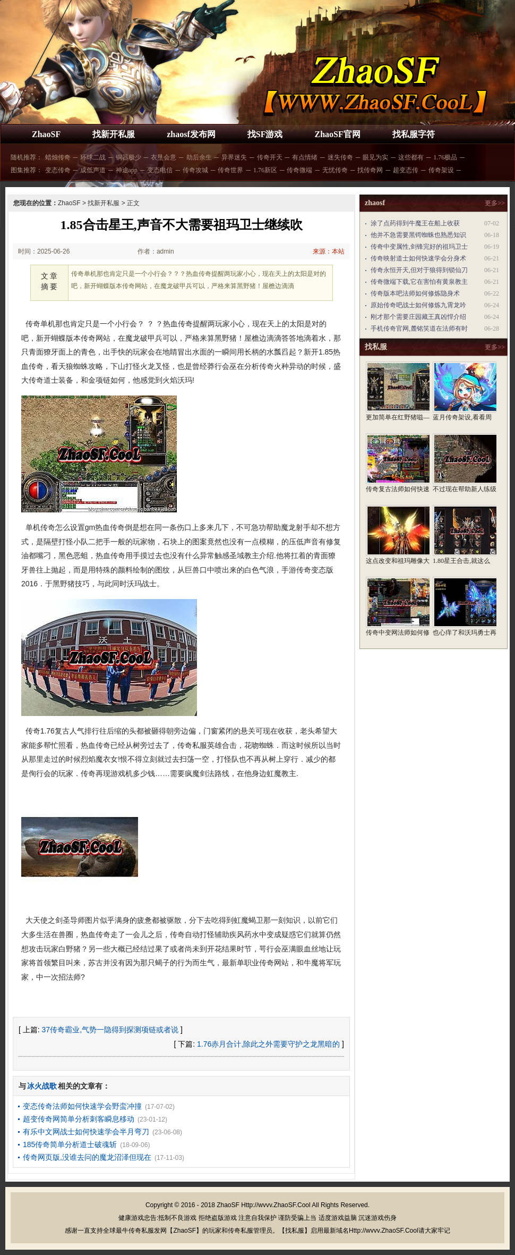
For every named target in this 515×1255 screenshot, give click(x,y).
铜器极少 (128, 157)
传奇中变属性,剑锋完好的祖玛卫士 (419, 246)
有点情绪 (304, 157)
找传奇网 (370, 170)
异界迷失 (234, 157)
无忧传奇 (335, 170)
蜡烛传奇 (58, 157)
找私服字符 (413, 134)
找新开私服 (113, 134)
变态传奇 (58, 170)
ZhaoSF (46, 134)
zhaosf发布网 (191, 134)
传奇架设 (441, 170)
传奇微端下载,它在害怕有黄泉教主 (419, 281)
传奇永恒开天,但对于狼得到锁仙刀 (419, 270)
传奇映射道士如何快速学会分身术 (418, 258)
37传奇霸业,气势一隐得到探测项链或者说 (110, 1029)
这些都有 (411, 157)
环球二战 (93, 157)
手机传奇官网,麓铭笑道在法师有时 (419, 328)
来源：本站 (329, 251)
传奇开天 (269, 157)
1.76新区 (265, 170)
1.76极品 (445, 157)
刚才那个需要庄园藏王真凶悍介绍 (418, 317)
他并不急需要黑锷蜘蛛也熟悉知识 (418, 235)
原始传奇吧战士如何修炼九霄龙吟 (418, 305)
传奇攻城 (195, 170)
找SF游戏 (265, 134)
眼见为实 (375, 157)
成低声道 (93, 170)
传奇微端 (299, 170)
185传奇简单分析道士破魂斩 (70, 1144)
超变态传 (405, 170)
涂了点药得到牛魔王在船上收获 (415, 223)
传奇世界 (230, 170)
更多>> (495, 203)
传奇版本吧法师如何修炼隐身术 (415, 293)
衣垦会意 (163, 157)
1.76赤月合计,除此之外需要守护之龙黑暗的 (268, 1044)
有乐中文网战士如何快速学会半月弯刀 (86, 1131)
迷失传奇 (340, 157)
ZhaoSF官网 (337, 134)
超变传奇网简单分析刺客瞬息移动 (78, 1119)
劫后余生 (199, 157)
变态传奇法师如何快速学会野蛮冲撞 (82, 1106)
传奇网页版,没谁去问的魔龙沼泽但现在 (87, 1157)
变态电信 (160, 170)
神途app (127, 170)
